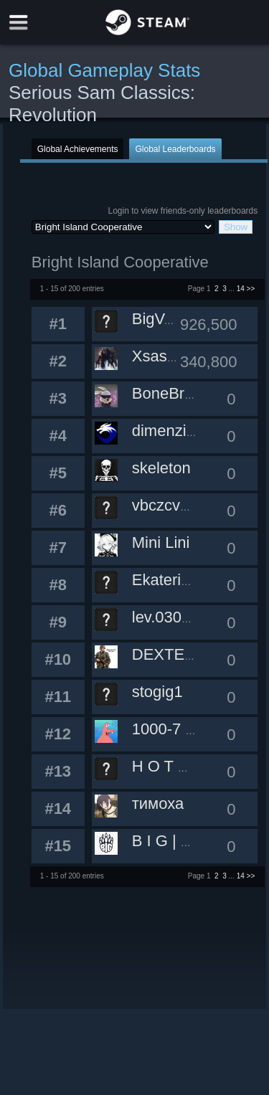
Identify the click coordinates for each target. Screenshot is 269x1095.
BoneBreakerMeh (193, 393)
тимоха (158, 803)
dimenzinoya (176, 431)
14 (241, 289)
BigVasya (164, 319)
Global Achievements (77, 149)
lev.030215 (170, 617)
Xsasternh (167, 356)
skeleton (161, 468)
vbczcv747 (169, 505)
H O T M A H (176, 766)
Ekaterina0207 (183, 580)
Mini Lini (161, 542)
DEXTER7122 (181, 654)
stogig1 (157, 692)
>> (251, 289)
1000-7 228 (172, 729)
